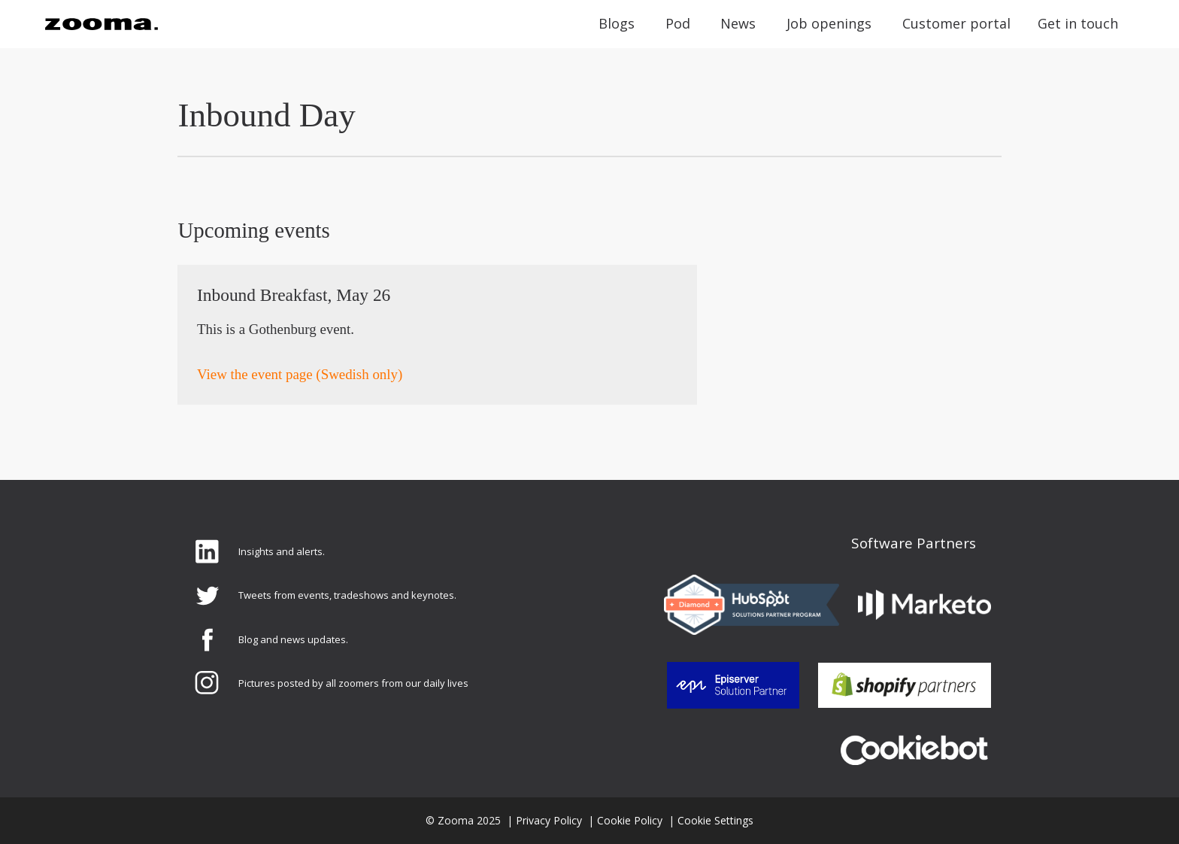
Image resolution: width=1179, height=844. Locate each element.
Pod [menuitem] (677, 23)
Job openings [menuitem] (829, 23)
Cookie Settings (715, 820)
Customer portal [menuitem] (956, 23)
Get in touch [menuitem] (1078, 23)
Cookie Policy (629, 820)
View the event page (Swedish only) (299, 374)
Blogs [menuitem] (617, 23)
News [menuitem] (738, 23)
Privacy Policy (549, 820)
